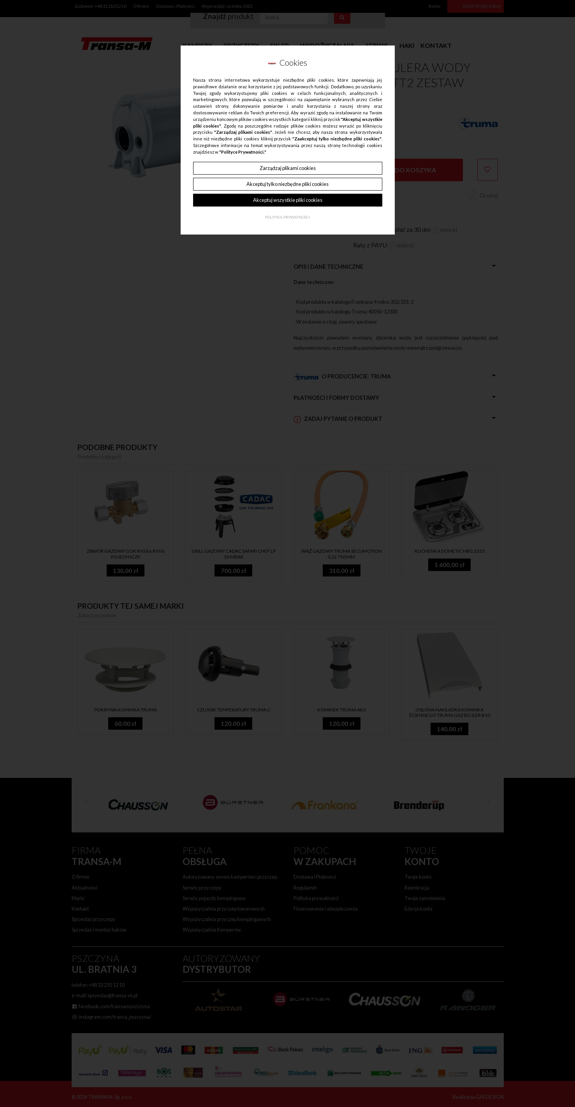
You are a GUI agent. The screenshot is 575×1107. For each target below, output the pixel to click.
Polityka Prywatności (287, 217)
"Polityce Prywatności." (242, 151)
